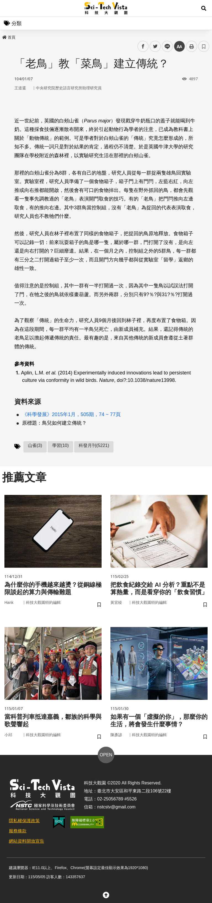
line (165, 46)
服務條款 (17, 833)
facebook (143, 46)
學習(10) (60, 445)
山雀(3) (35, 445)
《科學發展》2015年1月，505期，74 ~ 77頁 (71, 414)
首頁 (8, 37)
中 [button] (179, 46)
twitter (155, 46)
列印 (191, 46)
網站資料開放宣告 (26, 843)
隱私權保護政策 (24, 823)
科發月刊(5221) (94, 445)
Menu (8, 8)
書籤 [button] (203, 46)
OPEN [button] (106, 757)
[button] (203, 8)
